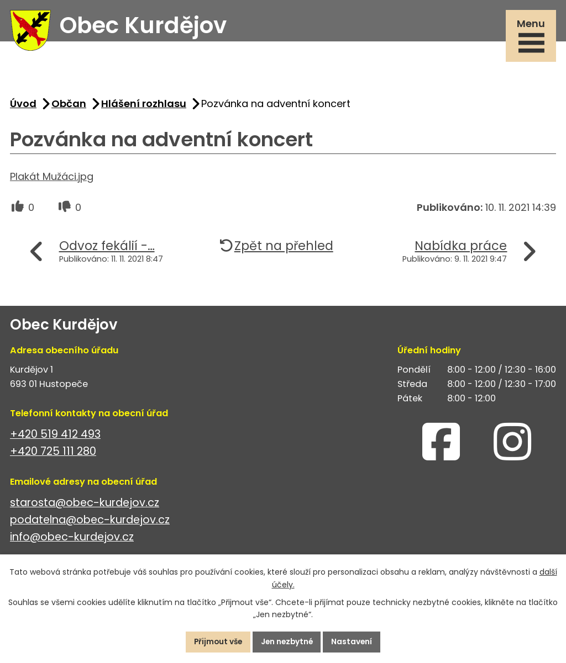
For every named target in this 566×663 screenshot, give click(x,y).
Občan (68, 106)
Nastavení (355, 641)
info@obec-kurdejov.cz (72, 539)
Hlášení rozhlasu (143, 106)
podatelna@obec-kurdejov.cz (90, 522)
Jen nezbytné (287, 641)
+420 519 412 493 (55, 436)
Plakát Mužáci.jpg (51, 179)
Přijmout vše (215, 641)
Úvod (23, 106)
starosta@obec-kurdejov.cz (84, 505)
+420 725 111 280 (53, 454)
